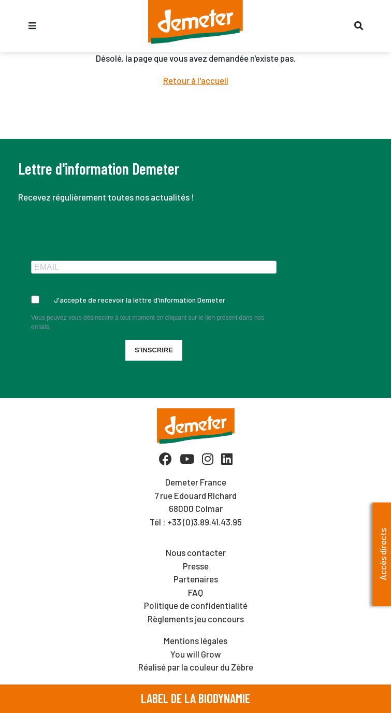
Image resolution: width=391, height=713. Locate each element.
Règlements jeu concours (196, 619)
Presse (196, 566)
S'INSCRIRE (154, 350)
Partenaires (195, 579)
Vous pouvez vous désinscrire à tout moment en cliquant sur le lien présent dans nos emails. (147, 322)
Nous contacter (196, 552)
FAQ (195, 592)
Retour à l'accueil (195, 80)
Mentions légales (195, 640)
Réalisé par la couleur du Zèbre (195, 667)
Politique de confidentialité (196, 605)
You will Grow (195, 654)
